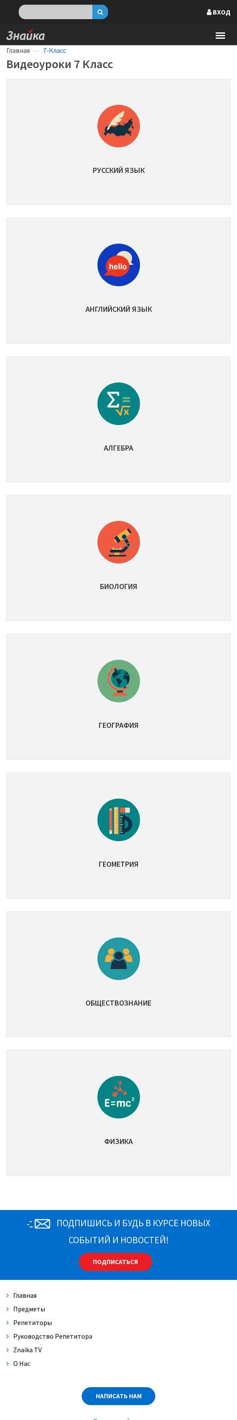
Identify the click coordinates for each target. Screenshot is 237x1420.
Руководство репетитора (49, 1336)
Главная (18, 50)
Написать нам (119, 1396)
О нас (18, 1363)
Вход (219, 12)
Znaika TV (24, 1349)
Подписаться (115, 1262)
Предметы (25, 1309)
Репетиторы (29, 1322)
